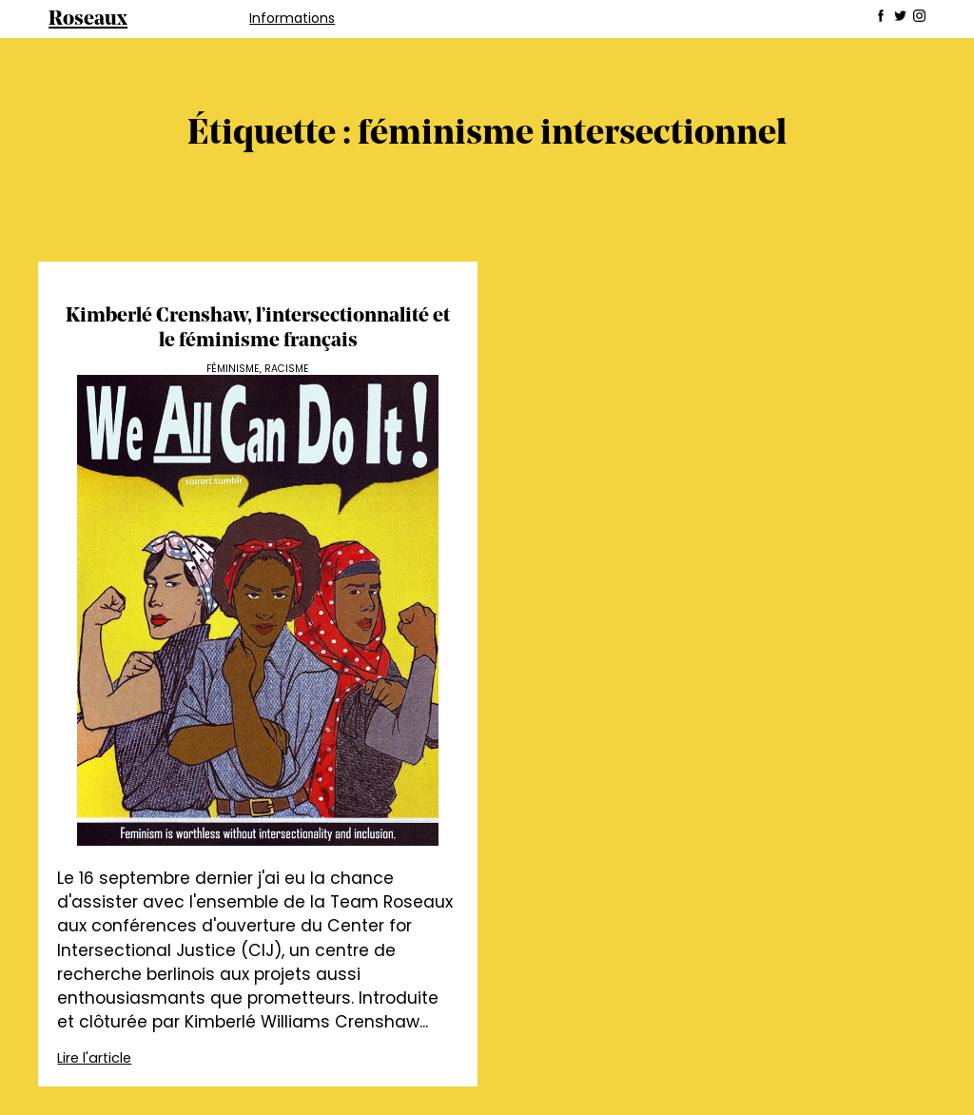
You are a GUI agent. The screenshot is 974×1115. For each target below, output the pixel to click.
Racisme (286, 369)
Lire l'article (94, 1057)
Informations (292, 18)
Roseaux (88, 19)
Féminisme (233, 369)
